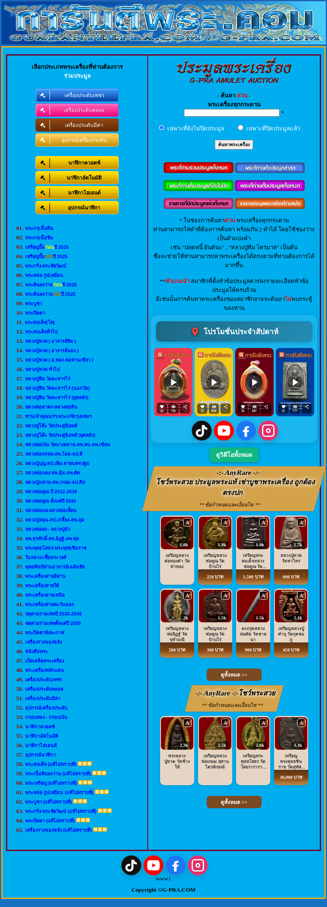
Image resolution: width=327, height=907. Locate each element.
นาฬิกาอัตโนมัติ (41, 736)
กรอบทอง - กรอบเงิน (46, 717)
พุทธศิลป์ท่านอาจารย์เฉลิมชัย (55, 566)
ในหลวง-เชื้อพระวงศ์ (46, 557)
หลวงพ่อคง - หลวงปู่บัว (47, 529)
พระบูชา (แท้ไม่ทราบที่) (48, 801)
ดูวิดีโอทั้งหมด (234, 455)
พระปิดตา (35, 312)
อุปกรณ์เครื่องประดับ (46, 707)
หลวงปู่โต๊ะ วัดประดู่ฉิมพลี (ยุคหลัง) (60, 435)
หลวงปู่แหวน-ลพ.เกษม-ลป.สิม (55, 482)
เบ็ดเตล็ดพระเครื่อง (44, 660)
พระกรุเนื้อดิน (39, 228)
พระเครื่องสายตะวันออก (49, 604)
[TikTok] (202, 431)
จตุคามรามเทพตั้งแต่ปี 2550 (53, 623)
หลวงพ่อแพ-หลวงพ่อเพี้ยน (51, 510)
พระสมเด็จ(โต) (40, 322)
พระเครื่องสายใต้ (42, 585)
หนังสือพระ (36, 651)
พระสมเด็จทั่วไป (41, 331)
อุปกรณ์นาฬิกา (40, 754)
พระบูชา (33, 303)
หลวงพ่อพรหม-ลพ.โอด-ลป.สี (53, 453)
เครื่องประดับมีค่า (42, 698)
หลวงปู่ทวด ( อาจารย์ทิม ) (50, 341)
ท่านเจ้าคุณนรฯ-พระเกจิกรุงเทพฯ (58, 416)
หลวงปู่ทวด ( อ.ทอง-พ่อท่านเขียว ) (59, 359)
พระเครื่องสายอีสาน (45, 576)
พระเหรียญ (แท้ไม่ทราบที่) (51, 783)
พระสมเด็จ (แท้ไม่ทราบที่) (50, 764)
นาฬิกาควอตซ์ (40, 726)
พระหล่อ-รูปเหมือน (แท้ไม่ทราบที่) (59, 792)
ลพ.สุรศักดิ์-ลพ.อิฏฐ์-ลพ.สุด (52, 538)
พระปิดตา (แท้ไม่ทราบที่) (50, 820)
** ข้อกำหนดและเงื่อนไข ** (230, 505)
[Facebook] (246, 431)
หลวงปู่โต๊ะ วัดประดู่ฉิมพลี (51, 425)
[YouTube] (224, 431)
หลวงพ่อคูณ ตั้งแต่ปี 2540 (50, 501)
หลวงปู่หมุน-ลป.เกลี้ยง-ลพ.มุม (54, 519)
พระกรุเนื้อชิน (39, 237)
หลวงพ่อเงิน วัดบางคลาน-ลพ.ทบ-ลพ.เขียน (68, 444)
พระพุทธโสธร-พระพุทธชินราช (56, 548)
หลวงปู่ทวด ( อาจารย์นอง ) (52, 350)
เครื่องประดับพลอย (44, 689)
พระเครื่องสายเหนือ (45, 595)
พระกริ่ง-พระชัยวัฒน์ (46, 265)
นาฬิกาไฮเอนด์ (41, 745)
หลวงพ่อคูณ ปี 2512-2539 (51, 491)
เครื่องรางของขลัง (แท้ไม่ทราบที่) (58, 830)
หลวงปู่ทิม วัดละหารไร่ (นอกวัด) (57, 388)
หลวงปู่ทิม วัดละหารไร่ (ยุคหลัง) (56, 397)
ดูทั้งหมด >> (234, 675)
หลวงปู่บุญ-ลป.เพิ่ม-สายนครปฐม (57, 463)
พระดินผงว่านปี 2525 (51, 284)
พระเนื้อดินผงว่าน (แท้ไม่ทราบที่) (58, 773)
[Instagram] (268, 431)
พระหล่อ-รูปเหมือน (44, 275)
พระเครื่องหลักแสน (44, 670)
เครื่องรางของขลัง (43, 642)
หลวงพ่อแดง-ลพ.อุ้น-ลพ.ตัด (52, 472)
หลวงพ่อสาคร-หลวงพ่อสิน (51, 406)
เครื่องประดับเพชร (43, 679)
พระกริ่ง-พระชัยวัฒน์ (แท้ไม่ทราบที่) (60, 811)
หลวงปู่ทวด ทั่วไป (42, 369)
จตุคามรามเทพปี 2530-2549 (53, 613)
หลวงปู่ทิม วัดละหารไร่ (47, 378)
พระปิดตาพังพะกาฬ (44, 632)
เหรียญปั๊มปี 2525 (47, 247)
